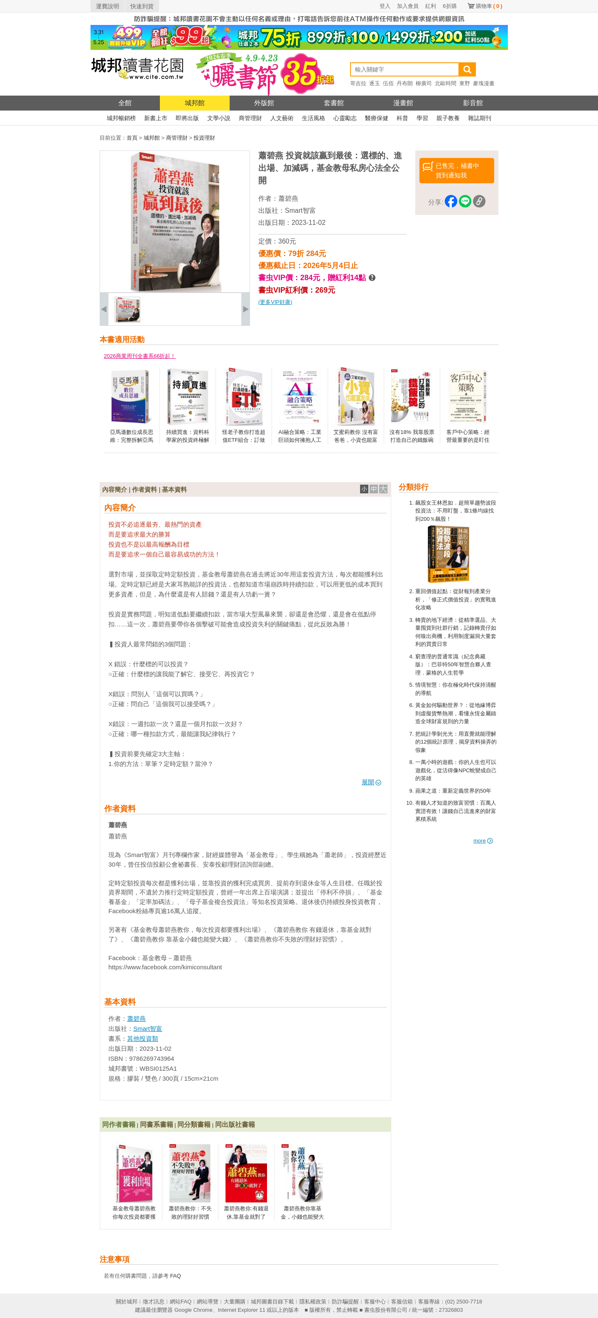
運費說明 (107, 6)
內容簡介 (114, 489)
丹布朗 (405, 83)
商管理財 (250, 118)
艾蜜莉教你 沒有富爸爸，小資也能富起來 (355, 440)
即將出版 (187, 118)
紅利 (430, 6)
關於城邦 (126, 1301)
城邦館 (195, 102)
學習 (422, 118)
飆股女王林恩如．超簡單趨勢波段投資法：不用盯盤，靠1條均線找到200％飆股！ (455, 511)
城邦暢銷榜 (121, 118)
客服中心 (375, 1301)
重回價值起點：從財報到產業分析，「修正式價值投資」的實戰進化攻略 (455, 599)
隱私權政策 (312, 1301)
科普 (402, 118)
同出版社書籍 (235, 1124)
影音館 (473, 102)
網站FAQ (180, 1301)
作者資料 (144, 489)
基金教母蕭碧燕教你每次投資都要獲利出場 (134, 1216)
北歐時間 (445, 83)
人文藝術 (282, 118)
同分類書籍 (194, 1124)
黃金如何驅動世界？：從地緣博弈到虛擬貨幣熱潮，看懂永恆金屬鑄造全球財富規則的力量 (455, 713)
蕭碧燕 (288, 198)
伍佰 (388, 83)
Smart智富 (300, 210)
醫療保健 (376, 118)
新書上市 (155, 118)
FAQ (175, 1276)
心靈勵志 (345, 118)
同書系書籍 (156, 1124)
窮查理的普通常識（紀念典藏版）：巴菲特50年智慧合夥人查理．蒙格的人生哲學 (453, 664)
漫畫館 (403, 102)
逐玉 (374, 83)
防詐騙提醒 (345, 1301)
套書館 (334, 102)
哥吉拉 (358, 83)
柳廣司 (424, 83)
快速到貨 (142, 6)
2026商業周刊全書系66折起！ (140, 356)
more (483, 841)
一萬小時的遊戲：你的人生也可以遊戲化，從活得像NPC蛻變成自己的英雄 (456, 770)
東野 (464, 83)
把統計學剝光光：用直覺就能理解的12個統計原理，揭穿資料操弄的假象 (456, 742)
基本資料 (174, 489)
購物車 (489, 6)
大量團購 (234, 1301)
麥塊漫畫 (484, 83)
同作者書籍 (118, 1124)
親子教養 (448, 118)
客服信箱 (402, 1301)
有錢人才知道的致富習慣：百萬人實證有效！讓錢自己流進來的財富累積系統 (455, 811)
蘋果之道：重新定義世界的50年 (453, 791)
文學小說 (218, 118)
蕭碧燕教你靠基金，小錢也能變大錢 (302, 1216)
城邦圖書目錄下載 (272, 1301)
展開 (371, 782)
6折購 (449, 6)
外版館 (264, 102)
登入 (385, 6)
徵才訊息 (153, 1301)
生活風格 (313, 118)
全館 (125, 102)
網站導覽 (207, 1301)
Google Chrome (193, 1310)
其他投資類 (142, 1038)
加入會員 (408, 6)
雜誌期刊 (479, 118)
